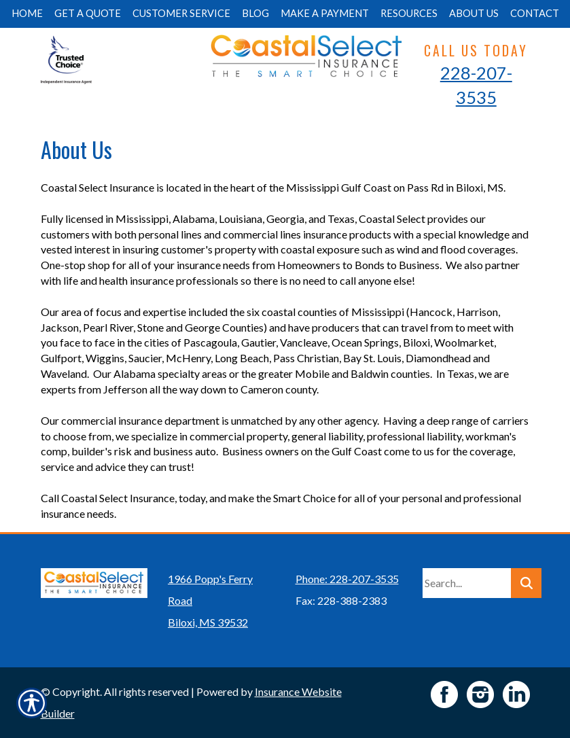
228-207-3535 (476, 85)
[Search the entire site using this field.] (467, 583)
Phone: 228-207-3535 (347, 578)
